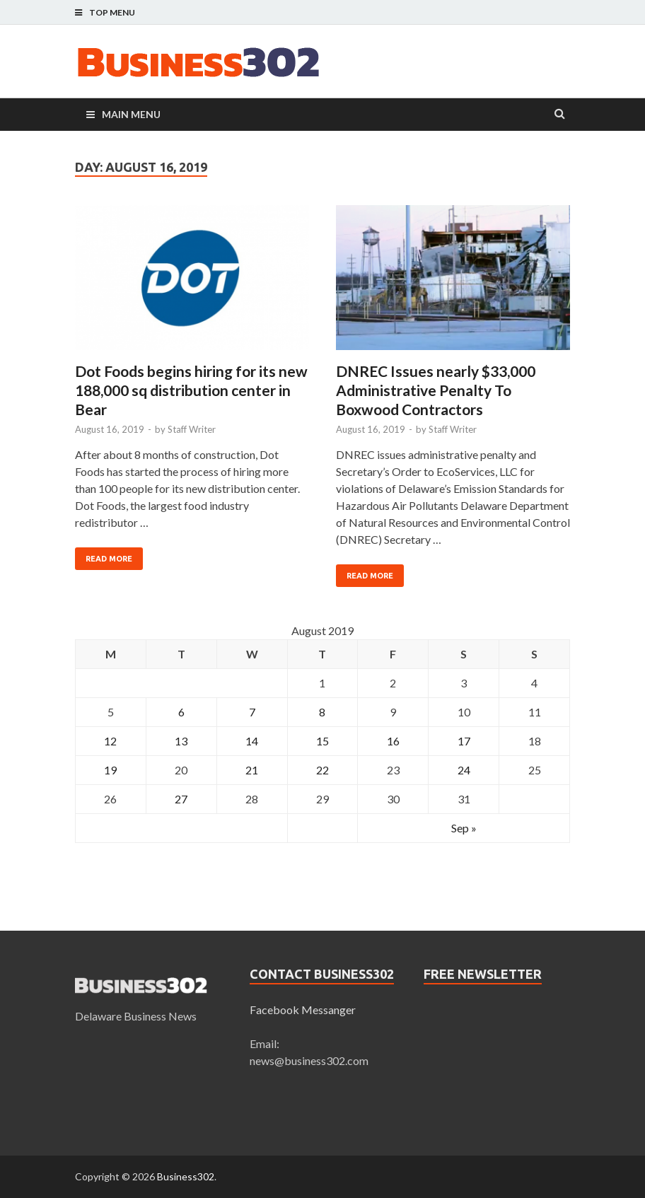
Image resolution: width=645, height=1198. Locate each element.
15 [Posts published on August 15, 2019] (322, 741)
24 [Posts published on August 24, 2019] (464, 770)
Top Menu (112, 12)
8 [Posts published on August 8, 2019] (322, 712)
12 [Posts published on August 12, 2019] (110, 741)
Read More (109, 558)
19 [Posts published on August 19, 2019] (110, 770)
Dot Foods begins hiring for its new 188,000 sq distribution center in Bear (191, 390)
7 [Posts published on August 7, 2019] (252, 712)
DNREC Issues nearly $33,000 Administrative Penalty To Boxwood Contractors (435, 390)
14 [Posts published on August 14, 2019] (251, 741)
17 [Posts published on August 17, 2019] (464, 741)
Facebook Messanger (303, 1009)
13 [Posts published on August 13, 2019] (181, 741)
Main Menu (131, 114)
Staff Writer (192, 429)
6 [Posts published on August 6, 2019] (181, 712)
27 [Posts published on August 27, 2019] (181, 799)
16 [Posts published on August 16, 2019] (393, 741)
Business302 (185, 1176)
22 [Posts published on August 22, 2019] (322, 770)
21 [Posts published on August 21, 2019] (251, 770)
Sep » (464, 827)
